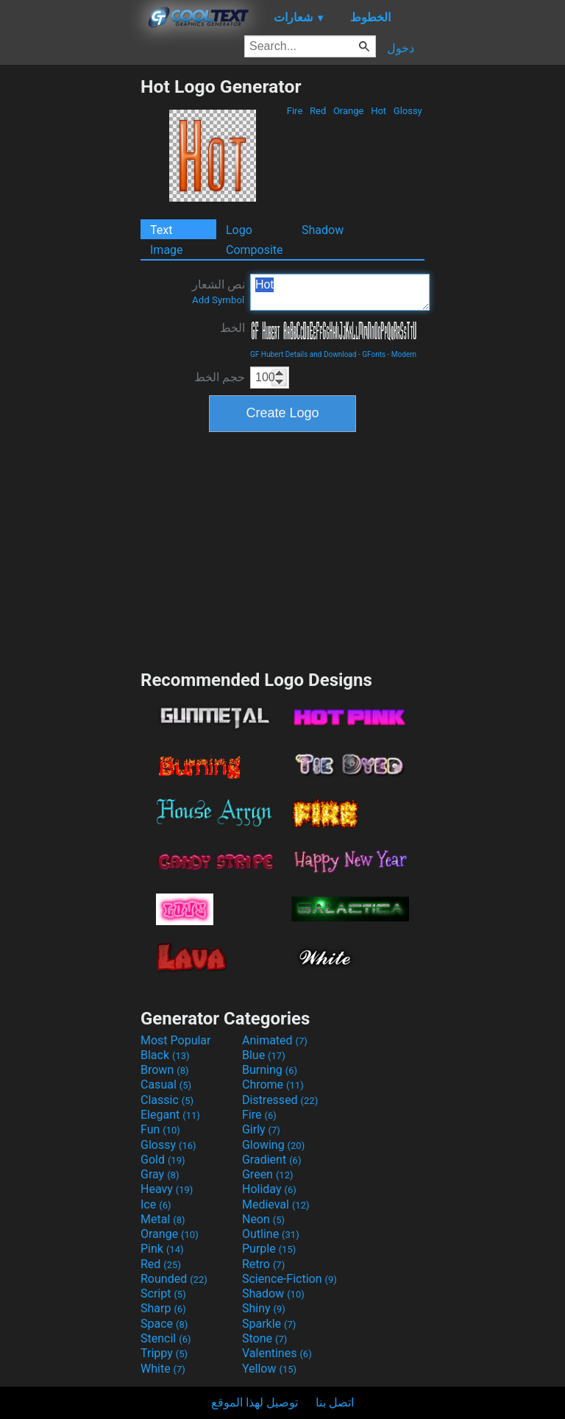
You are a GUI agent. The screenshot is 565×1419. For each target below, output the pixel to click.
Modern (403, 354)
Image (166, 250)
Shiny (263, 1308)
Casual (166, 1084)
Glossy (407, 110)
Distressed (280, 1100)
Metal (163, 1219)
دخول (400, 48)
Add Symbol (218, 299)
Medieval (276, 1204)
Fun (160, 1129)
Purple (269, 1249)
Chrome (273, 1084)
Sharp (163, 1308)
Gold (163, 1160)
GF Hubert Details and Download (303, 354)
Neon (263, 1219)
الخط (232, 328)
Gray (160, 1174)
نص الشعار (218, 291)
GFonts (373, 354)
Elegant (170, 1115)
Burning (269, 1070)
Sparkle (269, 1324)
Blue (263, 1055)
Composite (254, 250)
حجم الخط (219, 377)
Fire (295, 110)
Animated (275, 1040)
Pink (162, 1249)
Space (164, 1324)
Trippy (164, 1353)
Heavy (167, 1189)
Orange (348, 110)
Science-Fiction (289, 1279)
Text (161, 230)
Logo (239, 230)
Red (318, 110)
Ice (156, 1204)
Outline (270, 1234)
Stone (264, 1338)
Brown (164, 1070)
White (163, 1369)
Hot (378, 110)
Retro (263, 1264)
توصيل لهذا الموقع (254, 1402)
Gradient (271, 1160)
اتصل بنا (335, 1402)
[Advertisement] (70, 296)
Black (165, 1055)
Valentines (277, 1353)
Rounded (174, 1279)
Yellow (269, 1369)
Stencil (166, 1338)
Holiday (269, 1189)
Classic (167, 1100)
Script (163, 1294)
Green (268, 1174)
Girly (261, 1129)
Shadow (323, 230)
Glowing (273, 1145)
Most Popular (176, 1040)
